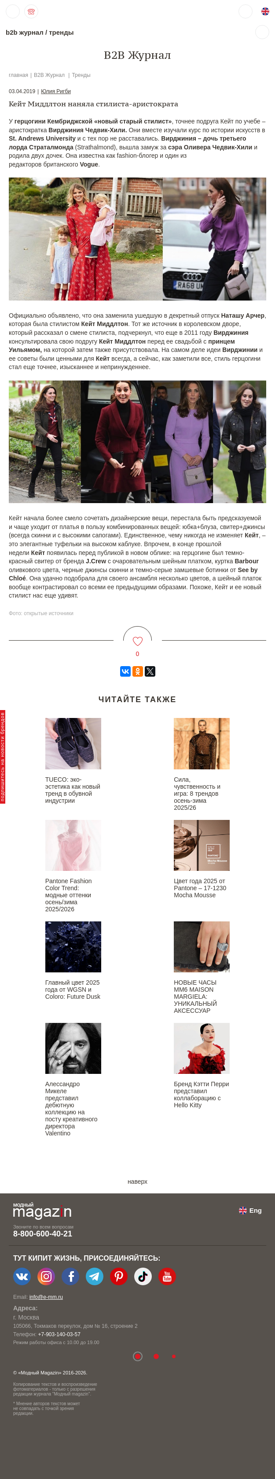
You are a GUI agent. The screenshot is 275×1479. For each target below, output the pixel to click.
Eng (255, 1210)
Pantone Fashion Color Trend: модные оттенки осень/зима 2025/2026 (68, 895)
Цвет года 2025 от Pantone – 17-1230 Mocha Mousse (200, 888)
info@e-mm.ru (46, 1297)
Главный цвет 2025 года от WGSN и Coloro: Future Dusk (72, 989)
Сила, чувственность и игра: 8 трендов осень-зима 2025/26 (197, 793)
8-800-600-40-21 (42, 1233)
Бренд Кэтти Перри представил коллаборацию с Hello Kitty (201, 1094)
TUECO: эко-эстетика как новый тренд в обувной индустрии (72, 790)
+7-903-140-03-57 (59, 1334)
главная (18, 75)
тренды (61, 32)
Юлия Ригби (56, 91)
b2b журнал (25, 32)
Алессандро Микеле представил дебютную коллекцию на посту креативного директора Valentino (71, 1108)
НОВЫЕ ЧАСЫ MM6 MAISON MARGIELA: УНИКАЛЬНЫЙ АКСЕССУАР (195, 996)
